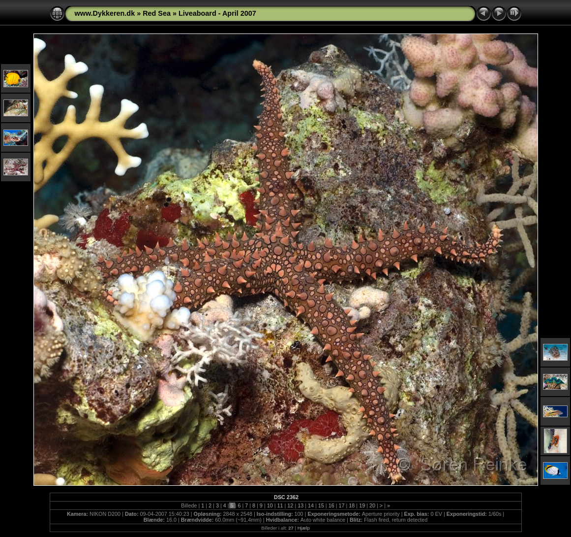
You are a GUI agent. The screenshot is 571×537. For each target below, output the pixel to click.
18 (351, 505)
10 (270, 505)
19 (362, 505)
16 (331, 505)
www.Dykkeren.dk (105, 13)
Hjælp (304, 528)
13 (300, 505)
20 (372, 505)
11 (280, 505)
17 (341, 505)
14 (310, 505)
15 (321, 505)
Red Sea (157, 13)
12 (290, 505)
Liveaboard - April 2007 (217, 13)
